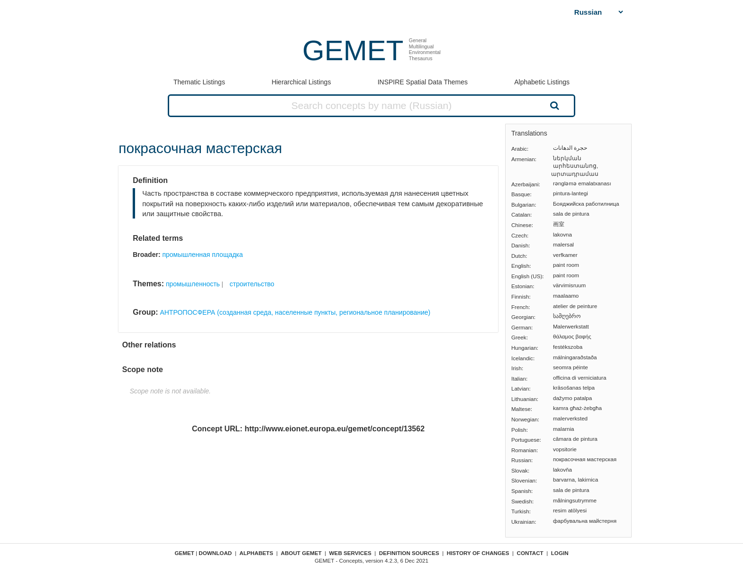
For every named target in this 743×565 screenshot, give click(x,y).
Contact (530, 553)
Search (553, 105)
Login (560, 553)
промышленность (193, 284)
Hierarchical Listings (301, 82)
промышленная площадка (202, 254)
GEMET (352, 50)
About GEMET (301, 553)
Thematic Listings (199, 82)
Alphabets (256, 553)
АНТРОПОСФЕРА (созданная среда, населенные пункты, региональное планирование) (295, 312)
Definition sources (409, 553)
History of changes (478, 553)
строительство (252, 284)
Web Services (350, 553)
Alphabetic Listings (542, 82)
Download (215, 553)
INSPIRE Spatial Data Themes (423, 82)
